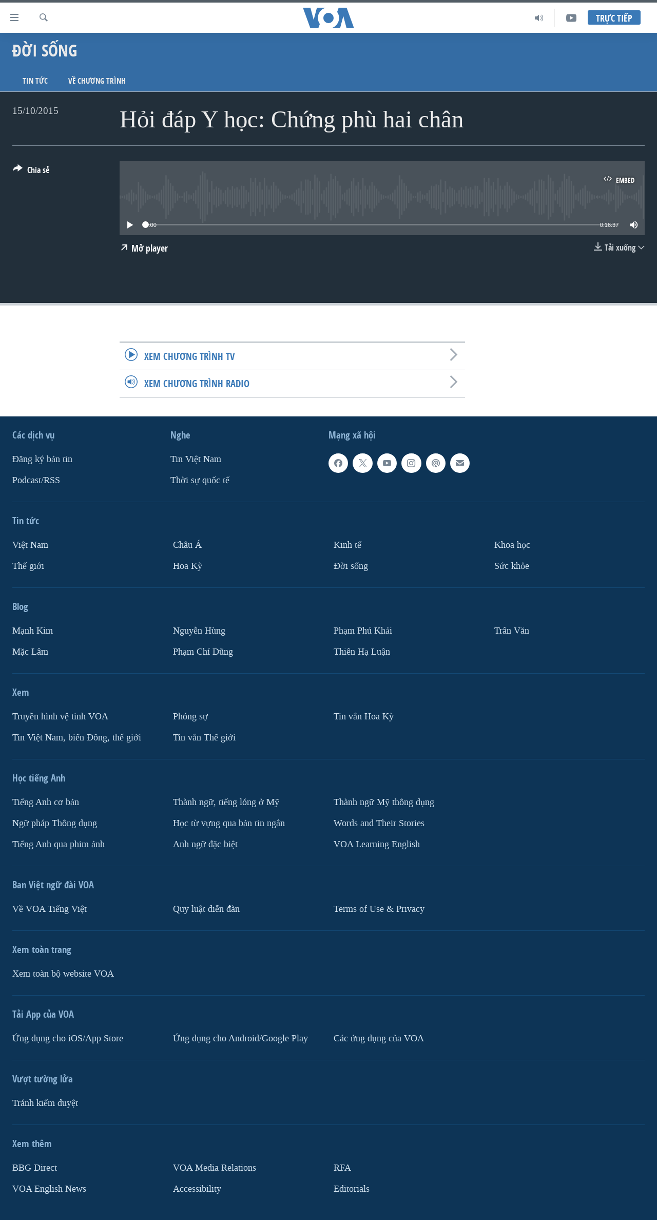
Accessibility (197, 1188)
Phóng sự (190, 716)
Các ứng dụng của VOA (379, 1038)
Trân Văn (511, 630)
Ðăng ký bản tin (42, 459)
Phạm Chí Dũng (203, 651)
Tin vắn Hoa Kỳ (364, 716)
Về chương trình (97, 80)
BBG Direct (34, 1167)
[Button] (31, 172)
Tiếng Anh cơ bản (45, 802)
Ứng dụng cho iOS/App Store (67, 1038)
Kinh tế (347, 545)
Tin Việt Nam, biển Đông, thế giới (76, 737)
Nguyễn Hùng (199, 630)
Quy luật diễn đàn (206, 908)
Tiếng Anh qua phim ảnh (58, 844)
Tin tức (35, 80)
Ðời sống (351, 565)
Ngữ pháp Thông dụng (54, 823)
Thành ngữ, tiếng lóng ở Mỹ (226, 802)
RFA (342, 1167)
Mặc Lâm (30, 651)
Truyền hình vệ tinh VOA (60, 716)
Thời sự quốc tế (199, 480)
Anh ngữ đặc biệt (205, 844)
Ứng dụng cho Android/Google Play (240, 1038)
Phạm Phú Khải (363, 630)
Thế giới (28, 565)
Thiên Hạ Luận (362, 651)
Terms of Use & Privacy (379, 908)
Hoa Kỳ (187, 565)
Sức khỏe (511, 565)
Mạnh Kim (32, 630)
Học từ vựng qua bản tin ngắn (229, 823)
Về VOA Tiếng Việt (49, 908)
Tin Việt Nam (195, 459)
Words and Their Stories (379, 823)
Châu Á (187, 545)
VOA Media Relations (214, 1167)
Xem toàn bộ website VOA (63, 973)
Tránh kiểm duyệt (45, 1103)
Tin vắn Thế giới (204, 737)
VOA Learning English (377, 844)
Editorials (352, 1188)
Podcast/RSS (36, 480)
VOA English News (49, 1188)
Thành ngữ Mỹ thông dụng (384, 802)
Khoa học (512, 545)
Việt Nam (30, 545)
